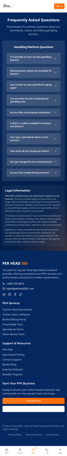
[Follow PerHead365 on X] (20, 294)
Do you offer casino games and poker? (33, 112)
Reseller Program (12, 374)
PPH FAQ (7, 349)
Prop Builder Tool (12, 324)
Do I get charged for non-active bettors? (33, 161)
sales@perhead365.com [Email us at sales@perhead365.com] (18, 288)
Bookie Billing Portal (14, 319)
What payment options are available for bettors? (33, 72)
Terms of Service (33, 434)
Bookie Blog (9, 364)
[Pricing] (20, 451)
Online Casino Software (16, 314)
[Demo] (33, 451)
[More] (60, 451)
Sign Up (59, 6)
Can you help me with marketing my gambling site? (33, 100)
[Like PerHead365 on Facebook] (15, 294)
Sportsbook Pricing (13, 354)
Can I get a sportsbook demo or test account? (33, 139)
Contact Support (11, 359)
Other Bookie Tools (13, 334)
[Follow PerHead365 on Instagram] (9, 294)
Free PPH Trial (33, 400)
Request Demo (33, 408)
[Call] (47, 451)
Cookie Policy (52, 434)
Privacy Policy (15, 434)
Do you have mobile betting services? (33, 172)
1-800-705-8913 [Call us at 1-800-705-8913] (13, 283)
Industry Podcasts (12, 369)
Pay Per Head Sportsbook (17, 309)
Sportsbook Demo (13, 329)
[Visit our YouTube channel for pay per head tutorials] (4, 294)
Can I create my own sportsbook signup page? (33, 86)
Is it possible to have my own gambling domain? (33, 58)
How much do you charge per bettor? (33, 151)
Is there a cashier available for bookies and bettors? (33, 125)
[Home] (6, 451)
